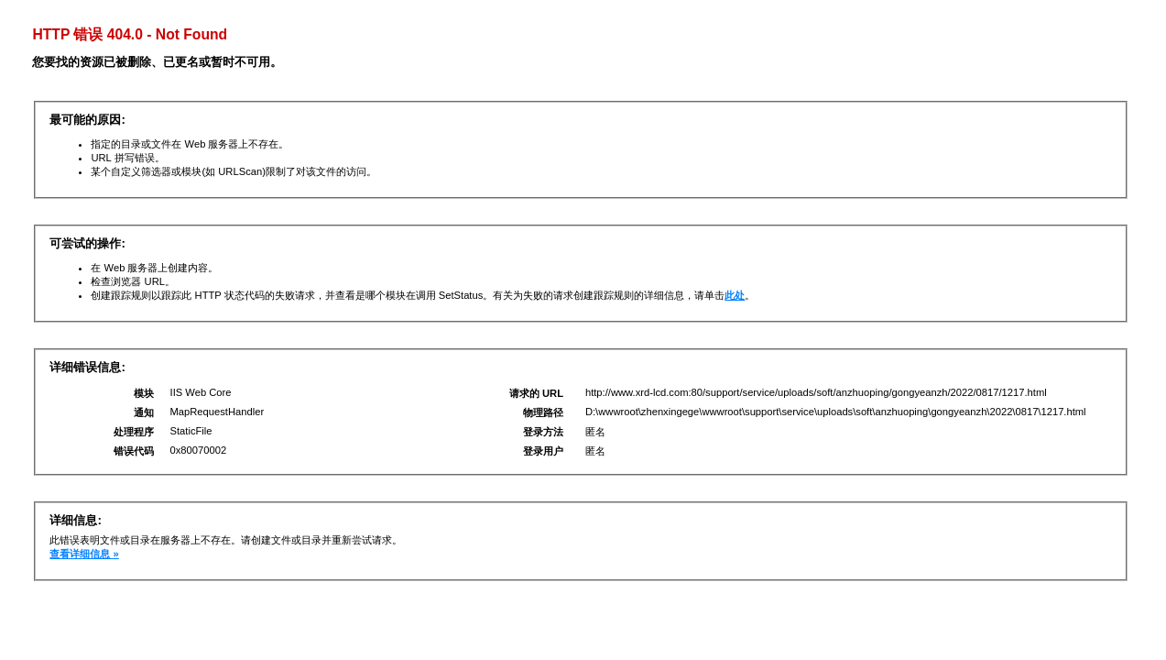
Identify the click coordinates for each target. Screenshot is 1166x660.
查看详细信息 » (83, 553)
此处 (735, 295)
